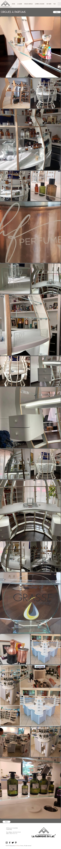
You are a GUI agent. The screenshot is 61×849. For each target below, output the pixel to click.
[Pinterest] (16, 842)
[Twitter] (12, 842)
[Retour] (57, 12)
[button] (59, 4)
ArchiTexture (17, 845)
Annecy (21, 845)
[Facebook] (9, 842)
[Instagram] (6, 842)
